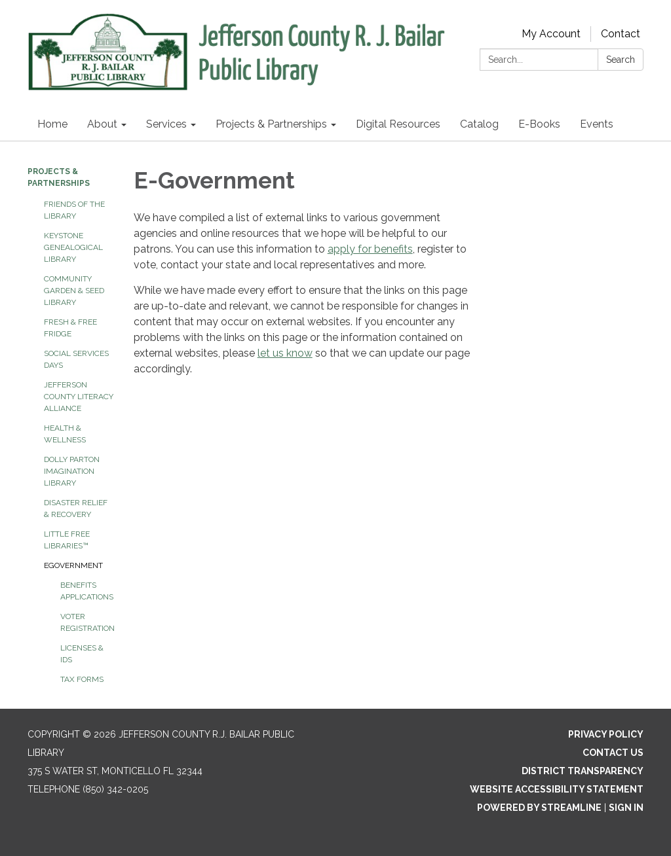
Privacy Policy (605, 734)
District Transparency (582, 771)
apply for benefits (370, 249)
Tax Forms (82, 679)
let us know (285, 353)
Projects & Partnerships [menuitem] (271, 124)
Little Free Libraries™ (67, 539)
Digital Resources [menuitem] (398, 124)
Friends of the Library (74, 210)
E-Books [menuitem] (539, 124)
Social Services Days (76, 359)
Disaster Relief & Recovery (75, 508)
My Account (551, 33)
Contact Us (613, 752)
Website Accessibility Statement (556, 789)
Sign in (626, 807)
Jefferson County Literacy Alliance (78, 396)
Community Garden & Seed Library (74, 290)
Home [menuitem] (52, 124)
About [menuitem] (102, 124)
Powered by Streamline (539, 807)
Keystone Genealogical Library (73, 247)
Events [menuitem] (596, 124)
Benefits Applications (86, 590)
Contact (620, 33)
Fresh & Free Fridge (70, 327)
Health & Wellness (65, 433)
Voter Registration (87, 622)
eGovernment (73, 565)
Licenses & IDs (82, 653)
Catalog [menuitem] (479, 124)
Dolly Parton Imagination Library (72, 471)
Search (620, 59)
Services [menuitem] (166, 124)
